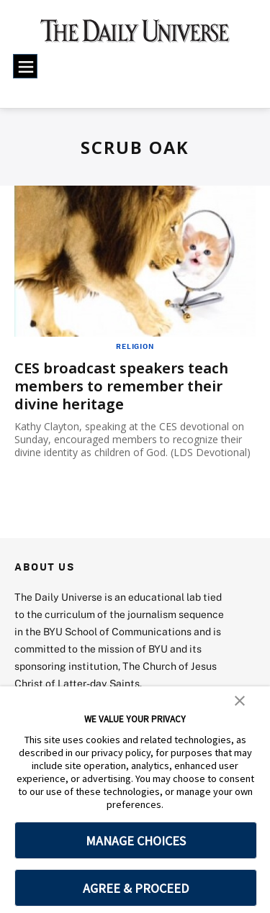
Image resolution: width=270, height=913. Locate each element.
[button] (240, 700)
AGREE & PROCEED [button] (136, 888)
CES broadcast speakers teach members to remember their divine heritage (121, 386)
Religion (134, 346)
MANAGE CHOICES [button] (136, 840)
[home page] (135, 36)
